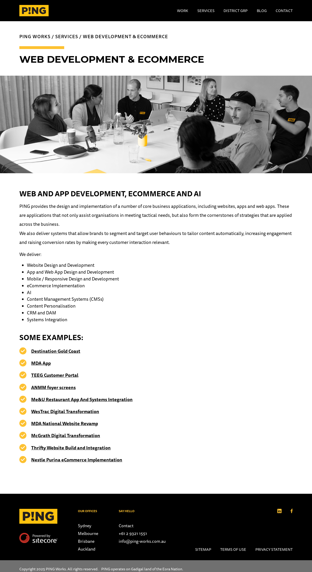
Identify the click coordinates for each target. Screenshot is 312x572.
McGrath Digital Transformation (65, 435)
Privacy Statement (274, 549)
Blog (262, 11)
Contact (284, 11)
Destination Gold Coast (55, 351)
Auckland (86, 549)
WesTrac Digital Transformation (65, 411)
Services (206, 11)
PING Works (35, 36)
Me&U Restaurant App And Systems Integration (82, 399)
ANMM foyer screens (53, 387)
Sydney (84, 526)
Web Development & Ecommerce (125, 36)
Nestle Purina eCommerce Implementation (76, 459)
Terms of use (233, 549)
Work (182, 11)
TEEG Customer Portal (54, 375)
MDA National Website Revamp (64, 423)
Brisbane (86, 541)
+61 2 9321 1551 (133, 533)
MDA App (41, 363)
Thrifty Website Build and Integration (71, 447)
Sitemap (203, 549)
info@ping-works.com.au (142, 541)
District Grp (235, 11)
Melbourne (88, 533)
